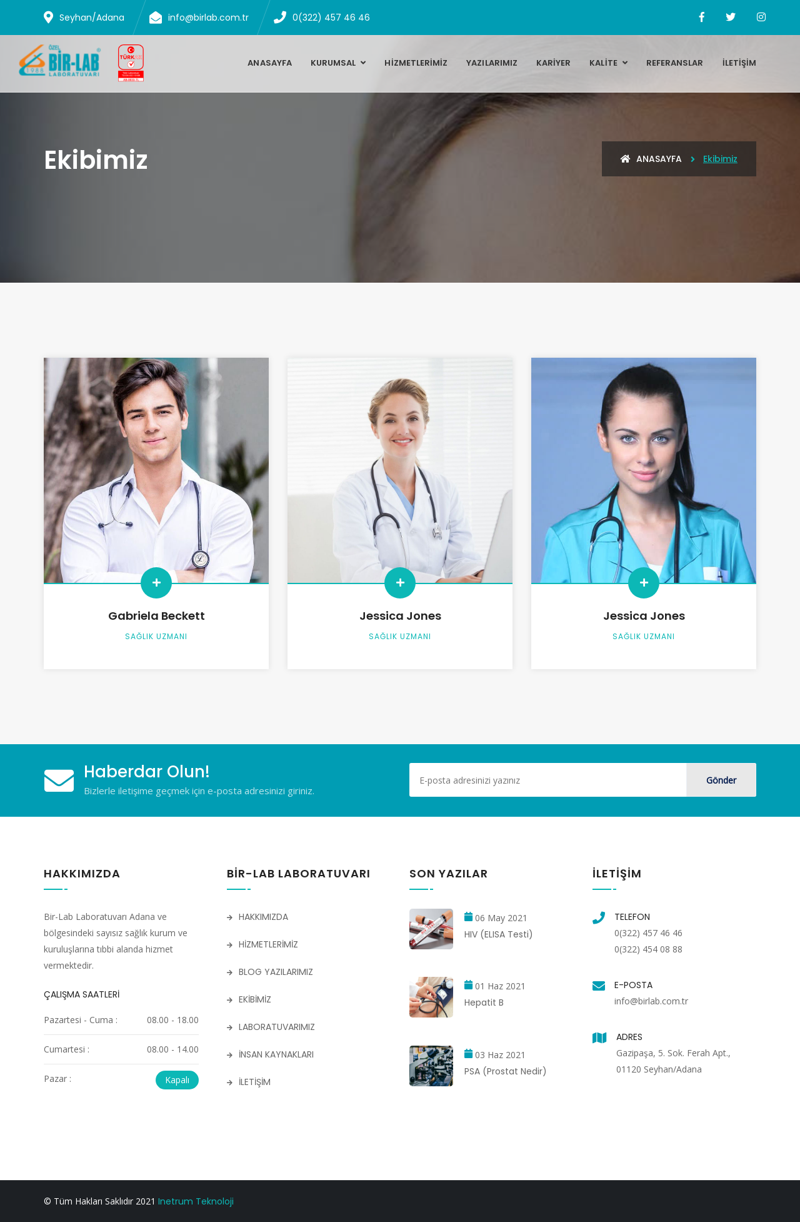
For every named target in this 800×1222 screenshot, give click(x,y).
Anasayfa (269, 63)
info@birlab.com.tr (651, 1001)
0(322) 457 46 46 (648, 933)
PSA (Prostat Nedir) (505, 1071)
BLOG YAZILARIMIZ (270, 972)
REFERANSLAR (675, 63)
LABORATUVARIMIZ (271, 1027)
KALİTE (604, 63)
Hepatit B (484, 1002)
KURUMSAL (334, 63)
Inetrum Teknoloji (196, 1201)
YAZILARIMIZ (492, 63)
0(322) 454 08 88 (648, 949)
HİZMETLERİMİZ (416, 63)
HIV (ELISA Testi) (498, 934)
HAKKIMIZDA (257, 917)
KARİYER (553, 63)
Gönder (721, 780)
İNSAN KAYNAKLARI (270, 1054)
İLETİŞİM (739, 63)
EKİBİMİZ (249, 999)
